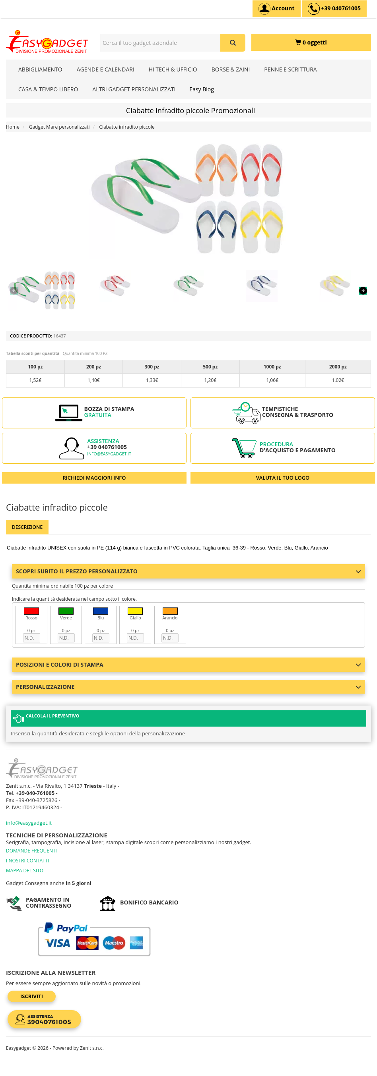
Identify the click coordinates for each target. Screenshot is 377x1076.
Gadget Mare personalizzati (59, 126)
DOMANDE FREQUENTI (31, 850)
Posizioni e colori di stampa (188, 664)
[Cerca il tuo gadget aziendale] (232, 43)
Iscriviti (31, 996)
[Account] (277, 8)
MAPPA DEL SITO (24, 870)
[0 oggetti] (311, 42)
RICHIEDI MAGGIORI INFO (94, 477)
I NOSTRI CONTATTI (27, 860)
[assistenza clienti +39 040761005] (334, 8)
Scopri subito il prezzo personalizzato (188, 571)
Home (12, 126)
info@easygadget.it (109, 454)
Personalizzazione (188, 686)
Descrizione (27, 527)
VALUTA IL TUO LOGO (283, 477)
